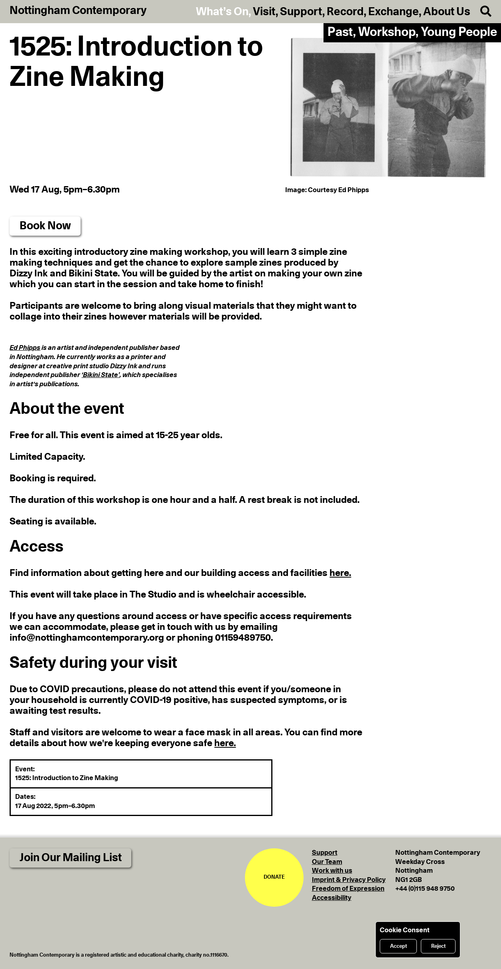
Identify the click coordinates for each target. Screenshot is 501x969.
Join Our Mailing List (71, 858)
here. (340, 573)
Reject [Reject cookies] (438, 946)
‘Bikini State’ (100, 374)
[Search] (480, 12)
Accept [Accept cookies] (398, 946)
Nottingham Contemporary (78, 11)
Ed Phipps (25, 347)
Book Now (45, 226)
